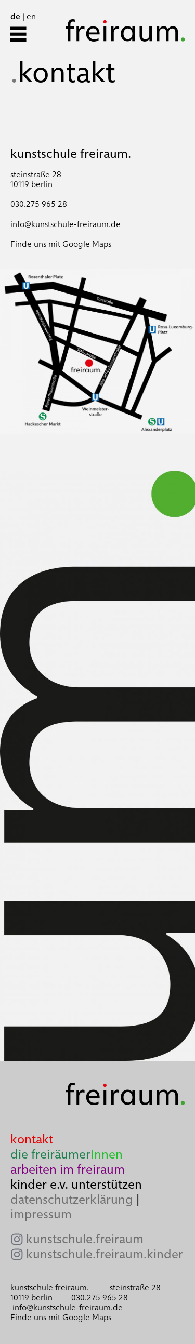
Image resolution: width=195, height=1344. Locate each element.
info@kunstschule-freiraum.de (65, 224)
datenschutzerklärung (71, 1199)
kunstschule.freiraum (85, 1239)
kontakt (31, 1139)
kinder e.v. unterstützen (76, 1184)
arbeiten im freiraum (67, 1169)
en (31, 16)
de (15, 16)
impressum (41, 1214)
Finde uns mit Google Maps (60, 244)
